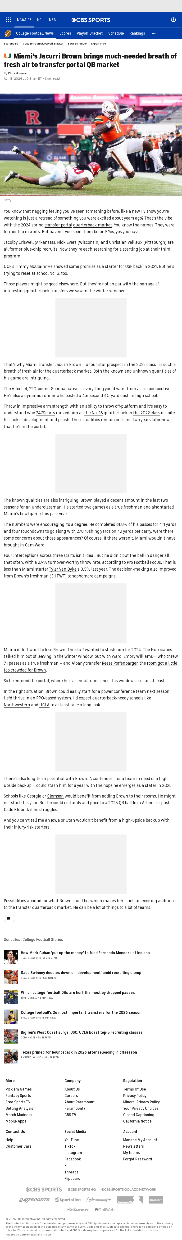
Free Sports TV (18, 1102)
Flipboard (72, 1178)
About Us (72, 1089)
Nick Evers (67, 242)
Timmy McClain (30, 266)
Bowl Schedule (77, 43)
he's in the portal (29, 426)
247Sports (45, 412)
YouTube (71, 1140)
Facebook (72, 1159)
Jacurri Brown (68, 364)
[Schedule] (116, 33)
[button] (154, 33)
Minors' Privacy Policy (141, 1102)
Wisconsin (88, 242)
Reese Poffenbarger (120, 663)
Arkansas (45, 242)
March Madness (19, 1115)
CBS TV (70, 1115)
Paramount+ (75, 1108)
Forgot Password (137, 1159)
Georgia (58, 388)
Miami (31, 364)
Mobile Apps (16, 1121)
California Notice (137, 1121)
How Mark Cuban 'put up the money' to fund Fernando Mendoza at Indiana (85, 953)
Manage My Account (140, 1140)
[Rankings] (137, 33)
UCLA (44, 705)
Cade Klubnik (16, 809)
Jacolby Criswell (19, 242)
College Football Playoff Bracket (43, 43)
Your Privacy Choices (141, 1108)
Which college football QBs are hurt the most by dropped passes (78, 992)
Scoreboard (11, 43)
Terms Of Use (134, 1089)
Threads (71, 1172)
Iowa (55, 820)
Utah (70, 820)
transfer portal (58, 225)
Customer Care (19, 1146)
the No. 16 (93, 412)
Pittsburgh (155, 242)
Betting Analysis (19, 1108)
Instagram (73, 1152)
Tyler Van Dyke (63, 569)
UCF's (9, 266)
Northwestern (17, 705)
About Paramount (79, 1102)
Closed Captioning (138, 1115)
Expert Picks (99, 43)
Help (9, 1140)
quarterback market (92, 225)
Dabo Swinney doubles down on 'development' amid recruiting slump (81, 972)
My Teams (131, 1152)
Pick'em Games (19, 1089)
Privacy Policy (134, 1095)
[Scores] (65, 33)
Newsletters (133, 1146)
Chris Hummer (18, 73)
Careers (71, 1095)
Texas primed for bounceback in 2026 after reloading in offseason (79, 1052)
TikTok (69, 1146)
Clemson (55, 796)
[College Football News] (35, 33)
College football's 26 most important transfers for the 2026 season (81, 1012)
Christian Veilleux (125, 242)
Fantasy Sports (18, 1095)
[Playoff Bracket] (89, 33)
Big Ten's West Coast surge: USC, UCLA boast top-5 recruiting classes (82, 1032)
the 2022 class (146, 412)
